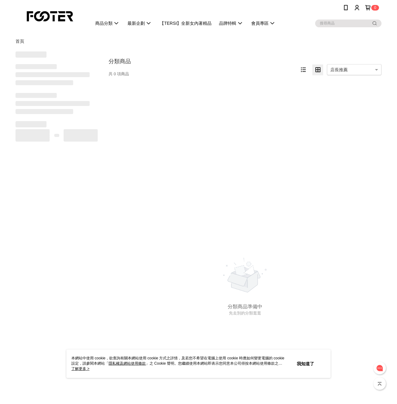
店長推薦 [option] (339, 69)
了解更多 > (80, 369)
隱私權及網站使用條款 (127, 363)
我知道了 (305, 363)
